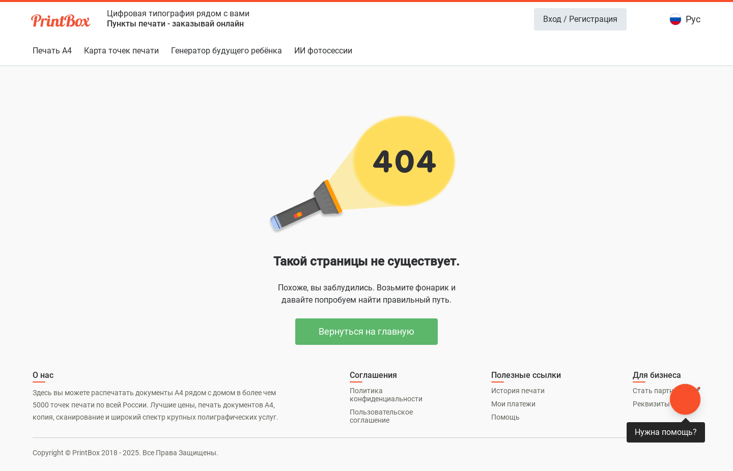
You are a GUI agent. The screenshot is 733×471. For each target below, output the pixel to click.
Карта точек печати (121, 50)
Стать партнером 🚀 (666, 391)
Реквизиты (651, 404)
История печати (518, 391)
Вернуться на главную (366, 331)
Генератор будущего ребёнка (226, 50)
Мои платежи (513, 404)
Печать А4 (52, 50)
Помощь (505, 417)
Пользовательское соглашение (381, 416)
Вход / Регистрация (580, 19)
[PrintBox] (62, 22)
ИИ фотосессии (323, 50)
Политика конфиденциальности (386, 395)
